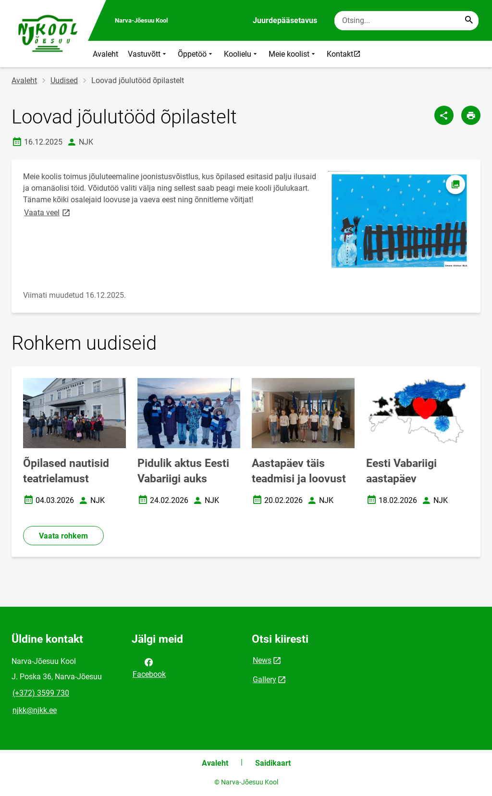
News (262, 660)
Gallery (264, 679)
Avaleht (105, 54)
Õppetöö (196, 54)
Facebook (149, 667)
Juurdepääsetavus (285, 20)
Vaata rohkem (63, 535)
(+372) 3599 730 (40, 693)
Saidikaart (273, 763)
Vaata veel (48, 212)
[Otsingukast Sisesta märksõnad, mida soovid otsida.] (406, 20)
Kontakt (346, 54)
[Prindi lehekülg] (470, 115)
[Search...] (469, 20)
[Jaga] (444, 115)
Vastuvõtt (148, 54)
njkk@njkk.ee (34, 710)
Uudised (64, 80)
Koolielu (241, 54)
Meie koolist (293, 54)
